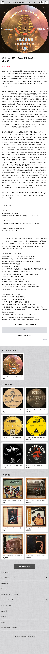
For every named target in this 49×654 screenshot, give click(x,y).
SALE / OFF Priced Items (9, 578)
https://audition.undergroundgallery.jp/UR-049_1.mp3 (20, 215)
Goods (3, 616)
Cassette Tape (6, 605)
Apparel (4, 611)
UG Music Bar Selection (9, 627)
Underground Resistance (9, 594)
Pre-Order (4, 583)
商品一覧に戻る (24, 566)
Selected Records (7, 600)
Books (3, 622)
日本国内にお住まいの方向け (24, 335)
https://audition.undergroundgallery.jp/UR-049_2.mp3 (20, 223)
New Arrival (5, 589)
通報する (45, 340)
